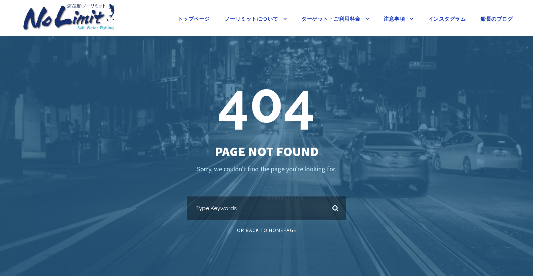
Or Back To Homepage (266, 230)
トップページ (194, 19)
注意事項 (394, 19)
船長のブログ (496, 19)
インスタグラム (447, 19)
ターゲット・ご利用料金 (331, 19)
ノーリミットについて (251, 19)
